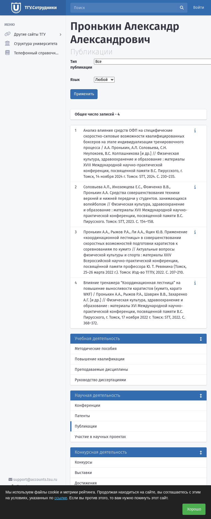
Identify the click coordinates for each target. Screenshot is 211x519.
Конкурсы (83, 462)
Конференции (87, 405)
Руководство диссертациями (100, 380)
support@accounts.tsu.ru (33, 479)
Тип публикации (80, 64)
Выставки (83, 472)
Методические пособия (96, 348)
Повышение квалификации (99, 359)
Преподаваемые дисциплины (101, 369)
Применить (84, 94)
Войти (198, 7)
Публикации (86, 426)
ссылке (60, 498)
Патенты (82, 416)
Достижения (86, 483)
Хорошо (194, 509)
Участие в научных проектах (100, 436)
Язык (75, 79)
